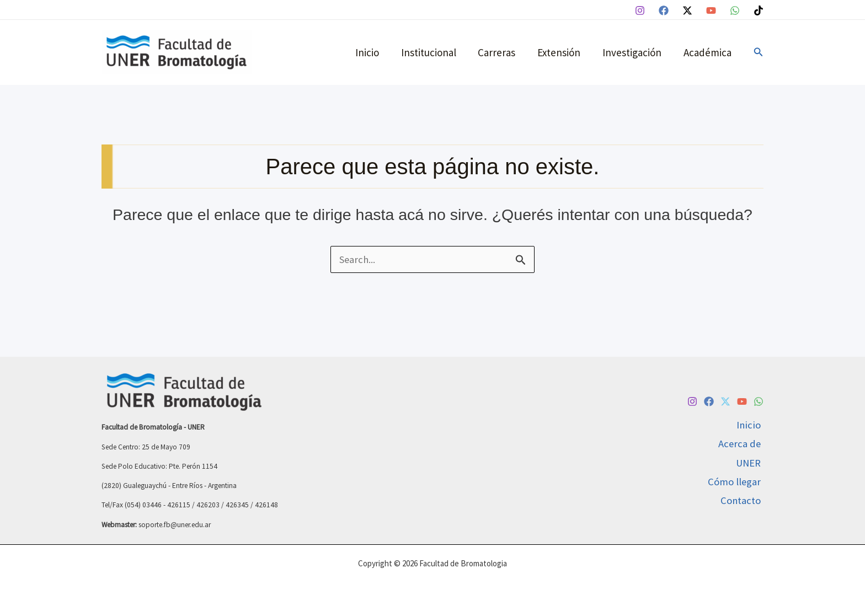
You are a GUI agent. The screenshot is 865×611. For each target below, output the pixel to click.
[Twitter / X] (687, 10)
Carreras (500, 52)
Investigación (633, 52)
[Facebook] (664, 10)
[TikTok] (758, 10)
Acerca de (741, 443)
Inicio (373, 52)
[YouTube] (711, 10)
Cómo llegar (736, 482)
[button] (758, 52)
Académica (708, 52)
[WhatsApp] (735, 10)
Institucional (433, 52)
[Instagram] (640, 10)
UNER (750, 462)
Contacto (743, 501)
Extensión (561, 52)
